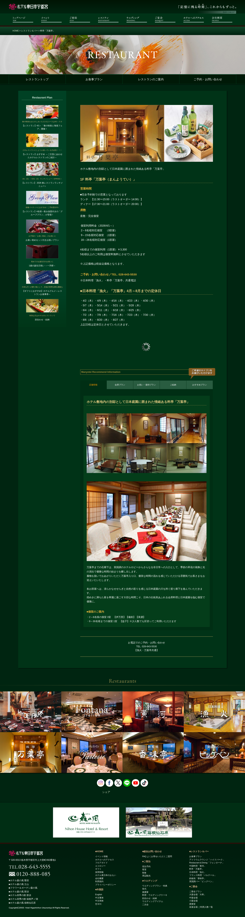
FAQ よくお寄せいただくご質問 (157, 856)
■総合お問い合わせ (152, 851)
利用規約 (99, 881)
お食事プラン (94, 79)
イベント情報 (101, 856)
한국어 (98, 904)
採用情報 (99, 872)
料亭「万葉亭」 (196, 869)
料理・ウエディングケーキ (154, 895)
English (98, 895)
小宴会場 (193, 901)
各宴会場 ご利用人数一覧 (201, 907)
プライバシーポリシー (105, 884)
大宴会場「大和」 (197, 895)
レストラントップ (37, 79)
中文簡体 (99, 901)
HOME (16, 31)
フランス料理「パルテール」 (202, 875)
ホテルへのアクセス (104, 859)
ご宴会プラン (195, 891)
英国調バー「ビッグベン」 (201, 881)
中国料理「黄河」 (197, 866)
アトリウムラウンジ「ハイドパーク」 (207, 859)
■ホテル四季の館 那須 (20, 895)
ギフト (98, 869)
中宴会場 (193, 898)
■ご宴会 (193, 886)
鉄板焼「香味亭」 (197, 878)
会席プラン (120, 385)
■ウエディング (149, 880)
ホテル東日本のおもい (105, 875)
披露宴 (145, 892)
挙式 (144, 889)
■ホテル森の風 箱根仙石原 (22, 902)
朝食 (144, 873)
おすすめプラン (199, 385)
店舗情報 (93, 385)
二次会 (145, 904)
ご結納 (173, 385)
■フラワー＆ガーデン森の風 (23, 888)
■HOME (99, 851)
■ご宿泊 (146, 861)
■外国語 (99, 889)
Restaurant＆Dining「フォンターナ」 (206, 863)
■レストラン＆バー (199, 851)
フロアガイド (101, 863)
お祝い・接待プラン (146, 385)
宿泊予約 (146, 866)
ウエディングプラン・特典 (154, 886)
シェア (106, 792)
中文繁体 (99, 898)
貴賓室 (192, 904)
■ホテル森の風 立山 (19, 884)
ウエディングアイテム (152, 901)
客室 (144, 870)
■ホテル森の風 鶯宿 (19, 880)
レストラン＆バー (29, 31)
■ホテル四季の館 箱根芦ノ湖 (23, 899)
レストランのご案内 (151, 79)
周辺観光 (146, 876)
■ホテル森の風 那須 (19, 891)
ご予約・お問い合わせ (208, 79)
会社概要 (99, 878)
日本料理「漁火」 (197, 872)
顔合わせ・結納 (149, 898)
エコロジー (100, 866)
